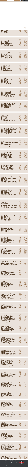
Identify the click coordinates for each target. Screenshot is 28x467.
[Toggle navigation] (1, 0)
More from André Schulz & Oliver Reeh (25, 28)
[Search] (10, 0)
